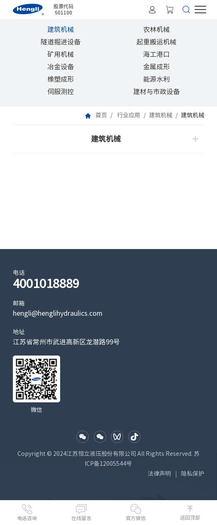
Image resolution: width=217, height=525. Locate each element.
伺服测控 (60, 91)
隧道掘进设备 (60, 42)
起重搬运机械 (156, 42)
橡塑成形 (60, 79)
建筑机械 (60, 29)
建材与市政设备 (156, 91)
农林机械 (156, 29)
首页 (101, 115)
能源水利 (156, 79)
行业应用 (128, 115)
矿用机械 (60, 54)
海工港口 (156, 54)
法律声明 (159, 474)
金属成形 (156, 66)
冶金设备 (60, 66)
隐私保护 (192, 474)
